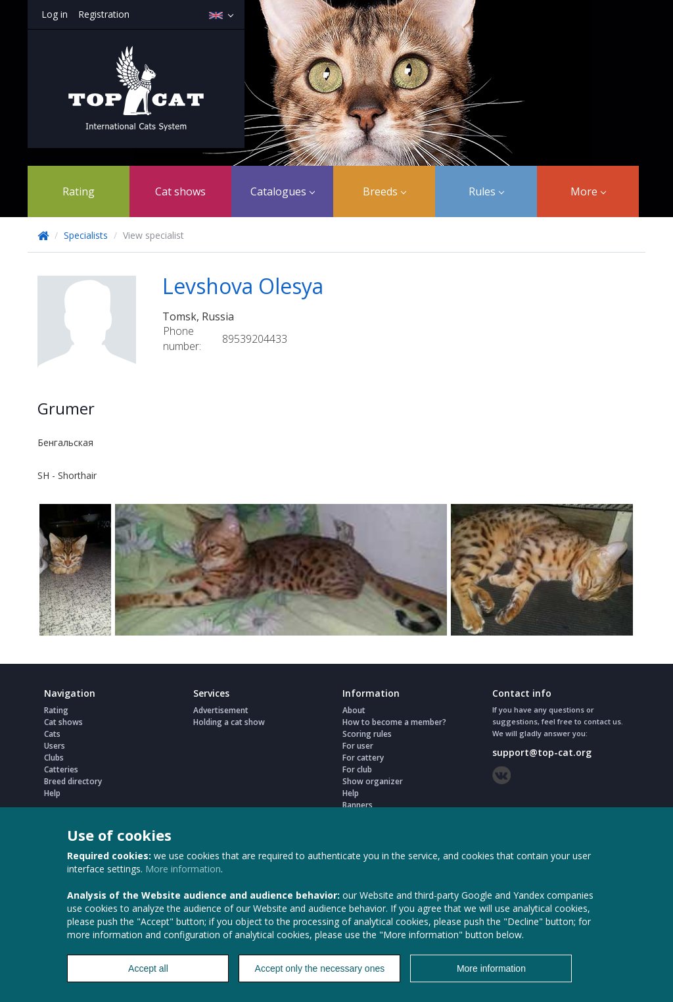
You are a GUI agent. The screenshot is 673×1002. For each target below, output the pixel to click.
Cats (52, 733)
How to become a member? (394, 722)
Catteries (61, 769)
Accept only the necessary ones (320, 968)
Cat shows (180, 191)
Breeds (384, 191)
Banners (357, 805)
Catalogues (282, 191)
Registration (103, 14)
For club (357, 769)
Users (54, 745)
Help (52, 793)
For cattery (363, 757)
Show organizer (372, 781)
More (588, 191)
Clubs (54, 757)
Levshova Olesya (242, 286)
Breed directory (73, 781)
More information (183, 869)
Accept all (148, 968)
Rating (78, 191)
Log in (54, 14)
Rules (486, 191)
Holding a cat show (229, 722)
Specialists (86, 235)
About (353, 710)
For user (357, 745)
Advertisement (220, 710)
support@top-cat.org (542, 752)
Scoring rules (367, 733)
